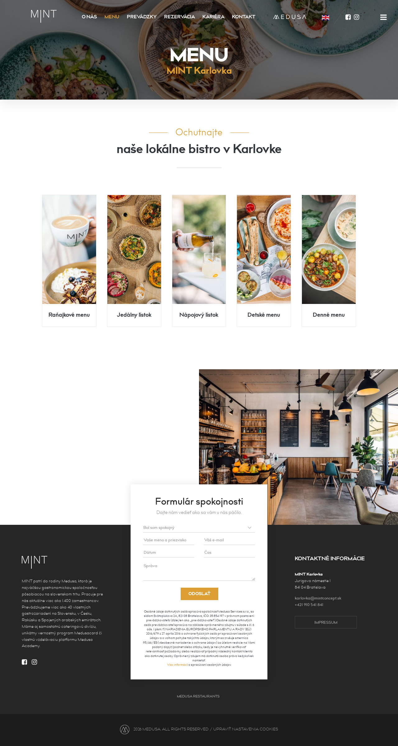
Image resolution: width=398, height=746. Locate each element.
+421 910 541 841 (309, 605)
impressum (325, 622)
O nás (89, 17)
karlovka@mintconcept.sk (318, 598)
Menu (111, 17)
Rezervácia (179, 17)
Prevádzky (142, 17)
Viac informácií (177, 664)
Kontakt (243, 17)
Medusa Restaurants (198, 696)
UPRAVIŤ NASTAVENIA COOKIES (245, 729)
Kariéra (213, 17)
